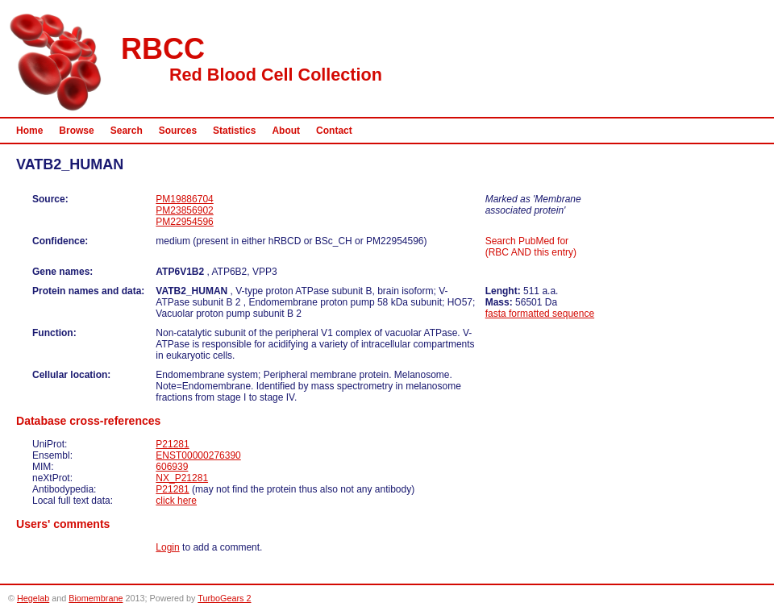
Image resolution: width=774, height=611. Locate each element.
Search (126, 130)
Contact (334, 130)
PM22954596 (184, 221)
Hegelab (33, 598)
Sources (178, 130)
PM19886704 (184, 199)
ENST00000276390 (198, 455)
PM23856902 (184, 210)
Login (167, 547)
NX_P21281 (182, 478)
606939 (172, 466)
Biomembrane (96, 598)
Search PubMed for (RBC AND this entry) (530, 246)
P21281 (172, 444)
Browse (76, 130)
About (286, 130)
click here (176, 500)
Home (29, 130)
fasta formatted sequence (539, 313)
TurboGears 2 (224, 598)
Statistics (234, 130)
